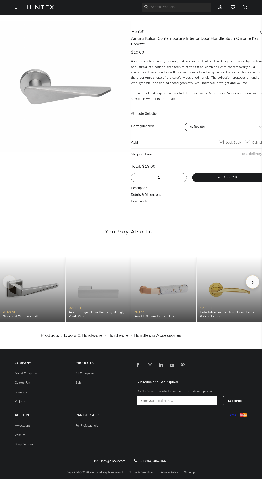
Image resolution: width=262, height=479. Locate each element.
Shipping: (137, 154)
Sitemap (189, 472)
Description (139, 188)
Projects (20, 401)
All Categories (85, 373)
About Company (26, 373)
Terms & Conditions (141, 472)
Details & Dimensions (146, 195)
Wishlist (20, 435)
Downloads (139, 201)
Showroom (22, 392)
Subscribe (235, 400)
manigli (137, 32)
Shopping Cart (25, 444)
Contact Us (22, 382)
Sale (78, 382)
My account (22, 425)
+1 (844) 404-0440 (150, 461)
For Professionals (87, 425)
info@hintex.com (109, 461)
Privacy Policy (169, 472)
